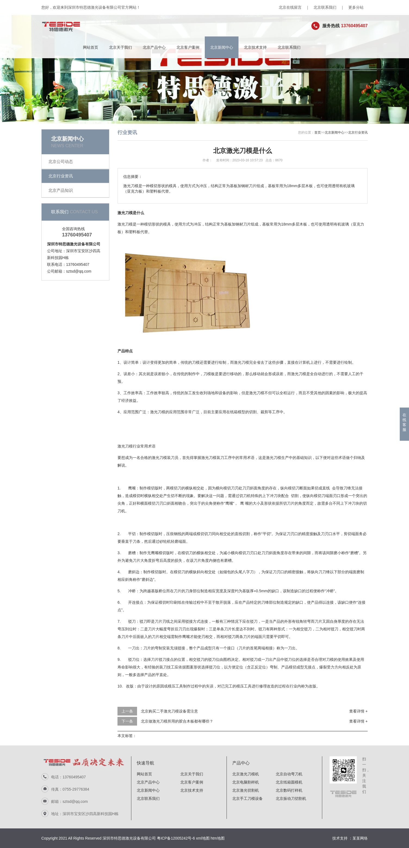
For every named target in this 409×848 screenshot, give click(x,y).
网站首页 (90, 47)
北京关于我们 (120, 47)
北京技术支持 (255, 47)
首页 (317, 132)
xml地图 (203, 838)
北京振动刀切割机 (291, 798)
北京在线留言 (290, 7)
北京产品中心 (154, 47)
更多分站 (356, 7)
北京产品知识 (60, 190)
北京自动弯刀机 (289, 774)
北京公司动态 (60, 161)
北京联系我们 (325, 7)
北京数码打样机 (289, 790)
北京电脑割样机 (245, 782)
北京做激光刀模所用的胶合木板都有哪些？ (177, 721)
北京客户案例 (187, 47)
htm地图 (217, 838)
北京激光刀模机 (245, 774)
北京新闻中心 (221, 47)
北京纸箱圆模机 (289, 782)
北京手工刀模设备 (247, 798)
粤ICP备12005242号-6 (176, 838)
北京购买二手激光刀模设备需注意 (169, 711)
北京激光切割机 (245, 790)
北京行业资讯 (60, 176)
